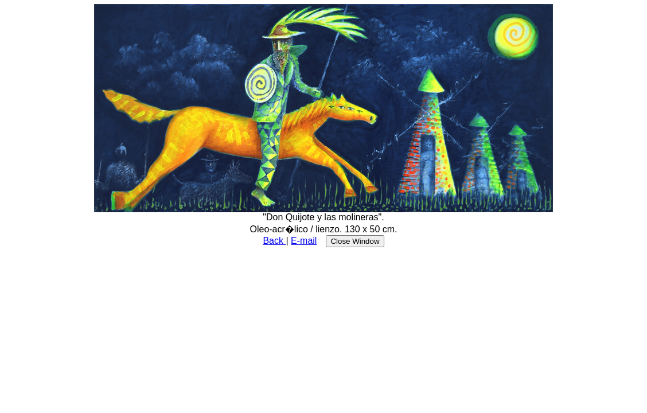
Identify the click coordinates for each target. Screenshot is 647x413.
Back (274, 241)
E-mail (304, 241)
